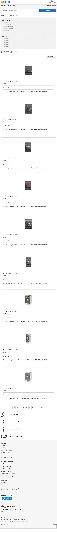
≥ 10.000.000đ (6, 30)
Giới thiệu (3, 445)
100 (39, 407)
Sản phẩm (9, 5)
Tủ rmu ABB (4, 455)
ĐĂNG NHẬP (4, 482)
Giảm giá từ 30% (7, 42)
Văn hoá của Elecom (6, 448)
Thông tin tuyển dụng (6, 450)
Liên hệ (5, 83)
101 (42, 407)
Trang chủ (3, 15)
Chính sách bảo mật (6, 466)
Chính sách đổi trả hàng (7, 476)
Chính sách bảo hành (6, 471)
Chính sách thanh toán (7, 464)
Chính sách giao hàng (6, 468)
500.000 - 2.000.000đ (7, 24)
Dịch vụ (13, 5)
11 (32, 407)
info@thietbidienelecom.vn (23, 512)
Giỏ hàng (50, 2)
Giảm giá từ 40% (7, 44)
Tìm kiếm (47, 10)
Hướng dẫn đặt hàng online (8, 473)
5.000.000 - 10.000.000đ (8, 28)
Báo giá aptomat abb (6, 457)
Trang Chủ (3, 5)
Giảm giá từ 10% (7, 38)
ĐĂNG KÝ (3, 485)
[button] (55, 2)
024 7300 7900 (10, 512)
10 (29, 407)
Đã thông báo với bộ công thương (6, 498)
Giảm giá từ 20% (7, 40)
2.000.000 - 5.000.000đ (8, 26)
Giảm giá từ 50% (7, 46)
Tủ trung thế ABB (5, 452)
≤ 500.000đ (5, 22)
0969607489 (53, 5)
